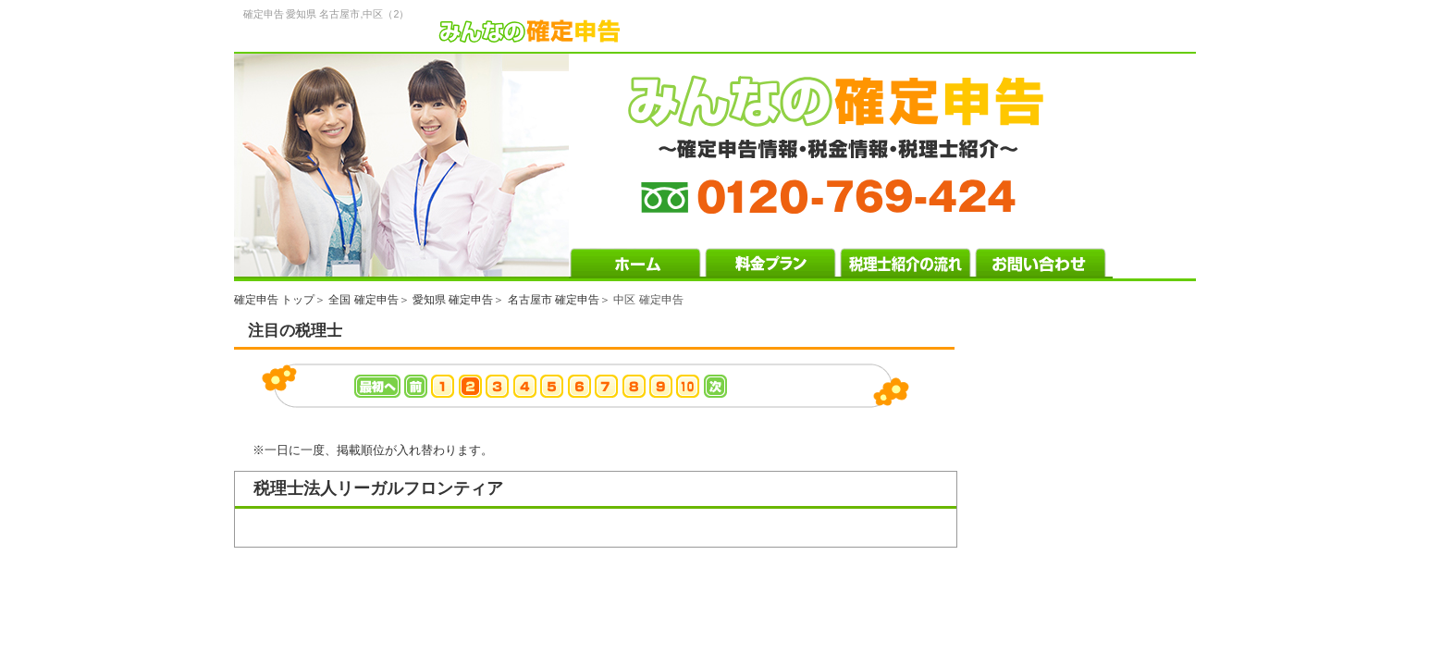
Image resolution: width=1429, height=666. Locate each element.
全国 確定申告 (363, 299)
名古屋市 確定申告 (553, 299)
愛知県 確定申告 (453, 299)
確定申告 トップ (274, 299)
